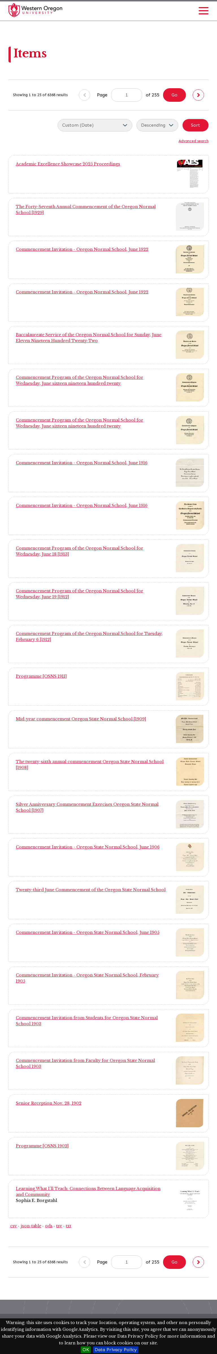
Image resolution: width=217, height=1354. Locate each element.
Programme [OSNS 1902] (42, 1145)
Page (119, 95)
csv (13, 1225)
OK (86, 1349)
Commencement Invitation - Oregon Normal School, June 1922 (82, 249)
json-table (31, 1225)
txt (68, 1225)
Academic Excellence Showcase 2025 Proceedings (68, 164)
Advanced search (194, 141)
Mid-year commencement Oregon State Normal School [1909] (81, 719)
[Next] (198, 95)
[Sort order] (157, 125)
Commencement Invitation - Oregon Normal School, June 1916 (81, 462)
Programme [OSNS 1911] (41, 676)
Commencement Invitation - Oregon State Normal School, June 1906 (88, 847)
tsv (59, 1225)
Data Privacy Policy (116, 1349)
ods (49, 1225)
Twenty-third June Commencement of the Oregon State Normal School (91, 889)
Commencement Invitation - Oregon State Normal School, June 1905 (87, 932)
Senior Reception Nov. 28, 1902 (48, 1103)
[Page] (126, 95)
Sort (195, 125)
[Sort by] (95, 125)
